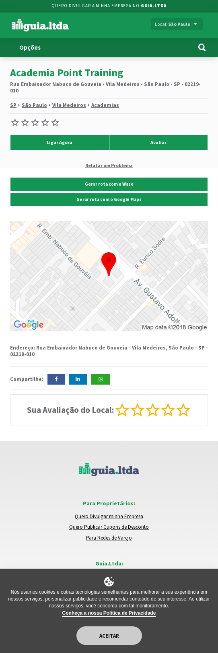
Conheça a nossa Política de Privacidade (109, 613)
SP (13, 105)
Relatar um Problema (109, 165)
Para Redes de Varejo (109, 537)
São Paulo (34, 105)
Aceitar (109, 635)
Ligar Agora (59, 142)
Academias (105, 105)
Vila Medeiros (69, 105)
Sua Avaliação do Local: (70, 409)
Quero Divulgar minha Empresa (109, 516)
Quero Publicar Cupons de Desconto (109, 526)
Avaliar (158, 142)
